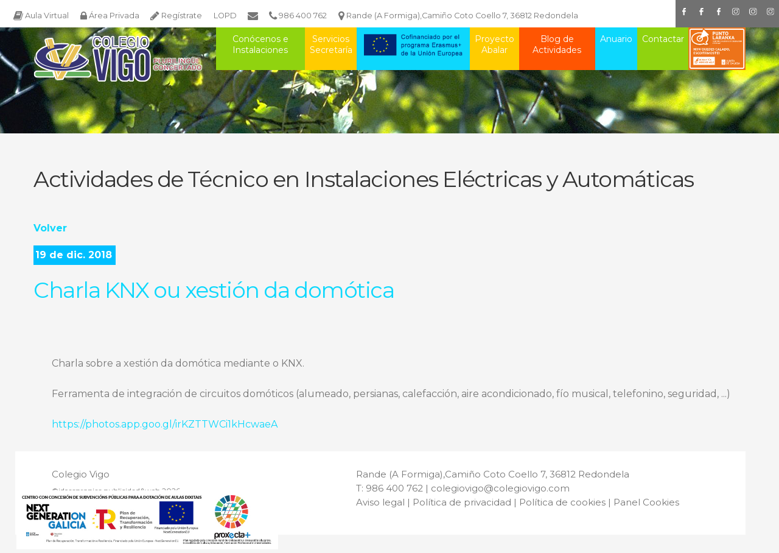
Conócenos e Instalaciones (260, 44)
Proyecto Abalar (494, 44)
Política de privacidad (462, 502)
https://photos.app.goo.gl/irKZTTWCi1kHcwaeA (165, 424)
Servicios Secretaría (331, 44)
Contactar (663, 38)
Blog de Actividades (557, 44)
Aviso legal (380, 502)
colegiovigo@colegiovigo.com (500, 488)
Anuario (616, 38)
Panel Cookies (646, 502)
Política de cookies (562, 502)
